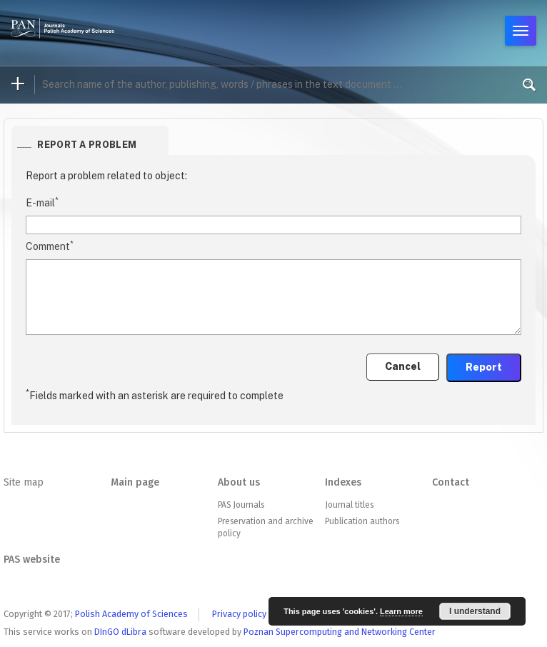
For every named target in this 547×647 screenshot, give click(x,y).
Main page (135, 482)
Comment (50, 245)
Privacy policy (239, 613)
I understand (475, 611)
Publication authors (362, 521)
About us (239, 482)
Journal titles (349, 505)
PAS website (32, 559)
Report (484, 367)
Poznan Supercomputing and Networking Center (340, 631)
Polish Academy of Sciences (131, 613)
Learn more (401, 611)
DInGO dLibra (120, 631)
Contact (450, 482)
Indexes (343, 482)
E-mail (42, 202)
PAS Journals (241, 505)
